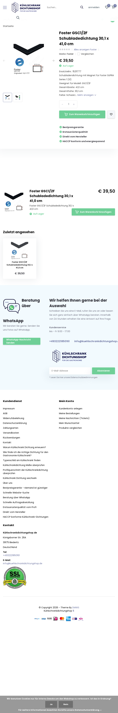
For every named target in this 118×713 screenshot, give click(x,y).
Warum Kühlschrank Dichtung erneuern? (25, 528)
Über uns (8, 564)
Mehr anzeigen (86, 95)
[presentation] (4, 60)
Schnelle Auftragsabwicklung (18, 583)
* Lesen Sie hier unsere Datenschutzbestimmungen (73, 459)
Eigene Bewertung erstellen (94, 236)
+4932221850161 (59, 423)
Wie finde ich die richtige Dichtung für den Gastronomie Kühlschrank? (26, 535)
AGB (5, 495)
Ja (51, 704)
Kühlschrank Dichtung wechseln (20, 559)
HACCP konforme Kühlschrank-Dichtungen (26, 598)
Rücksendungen (12, 519)
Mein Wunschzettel (69, 504)
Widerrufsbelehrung (14, 499)
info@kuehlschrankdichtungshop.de (22, 645)
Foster (70, 53)
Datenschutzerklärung (15, 504)
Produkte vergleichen (70, 509)
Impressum (9, 490)
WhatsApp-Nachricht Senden (19, 423)
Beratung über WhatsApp (17, 579)
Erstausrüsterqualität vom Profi (20, 588)
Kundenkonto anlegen (71, 490)
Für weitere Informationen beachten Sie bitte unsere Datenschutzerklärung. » (59, 710)
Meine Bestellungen (69, 495)
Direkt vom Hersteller (14, 593)
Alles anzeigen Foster (85, 49)
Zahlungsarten (11, 509)
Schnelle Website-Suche (16, 574)
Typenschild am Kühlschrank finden (22, 541)
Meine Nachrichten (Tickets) (74, 499)
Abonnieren (103, 452)
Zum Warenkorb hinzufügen (82, 114)
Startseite (8, 26)
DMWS (75, 689)
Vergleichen (85, 53)
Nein (65, 704)
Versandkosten (11, 514)
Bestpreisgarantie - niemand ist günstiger (26, 569)
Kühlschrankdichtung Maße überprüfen (24, 546)
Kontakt (7, 524)
